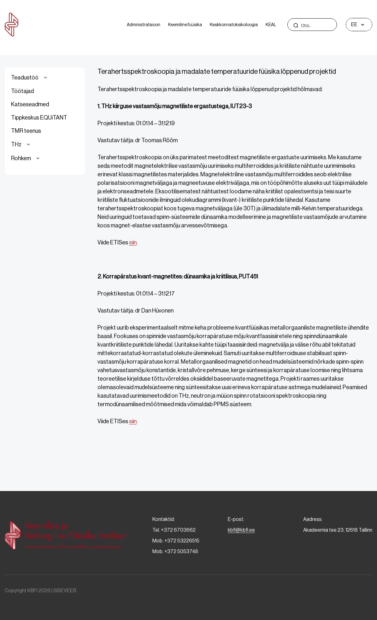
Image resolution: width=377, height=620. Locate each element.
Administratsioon (143, 24)
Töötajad (22, 91)
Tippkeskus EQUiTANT (39, 117)
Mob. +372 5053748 (175, 551)
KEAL (271, 24)
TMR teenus (26, 131)
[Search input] (324, 25)
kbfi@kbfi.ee (241, 530)
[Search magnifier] (295, 25)
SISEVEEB (64, 591)
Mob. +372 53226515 (175, 541)
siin (133, 242)
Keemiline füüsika (185, 24)
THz (21, 144)
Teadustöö (30, 77)
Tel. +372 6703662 (174, 530)
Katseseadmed (30, 104)
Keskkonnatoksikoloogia (234, 24)
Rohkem (26, 158)
